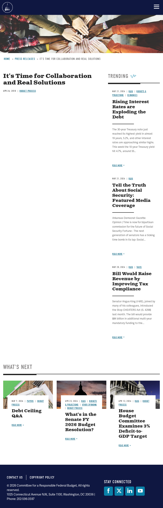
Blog (131, 91)
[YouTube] (140, 491)
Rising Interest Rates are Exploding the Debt (130, 109)
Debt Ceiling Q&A (27, 413)
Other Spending (89, 404)
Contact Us (15, 477)
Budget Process (28, 90)
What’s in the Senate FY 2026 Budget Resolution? (80, 422)
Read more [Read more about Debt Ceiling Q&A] (17, 425)
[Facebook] (108, 491)
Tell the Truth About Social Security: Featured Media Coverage (131, 196)
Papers (30, 401)
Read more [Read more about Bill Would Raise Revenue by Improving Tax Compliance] (117, 337)
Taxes (139, 267)
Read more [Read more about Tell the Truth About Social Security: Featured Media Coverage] (117, 254)
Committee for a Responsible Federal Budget (7, 7)
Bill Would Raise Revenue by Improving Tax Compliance (132, 281)
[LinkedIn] (129, 491)
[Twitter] (119, 491)
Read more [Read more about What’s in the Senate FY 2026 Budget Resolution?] (70, 439)
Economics (132, 95)
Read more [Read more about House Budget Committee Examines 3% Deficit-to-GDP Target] (124, 445)
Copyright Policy (42, 477)
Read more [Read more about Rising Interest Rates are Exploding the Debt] (117, 165)
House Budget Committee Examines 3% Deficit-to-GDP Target (134, 423)
